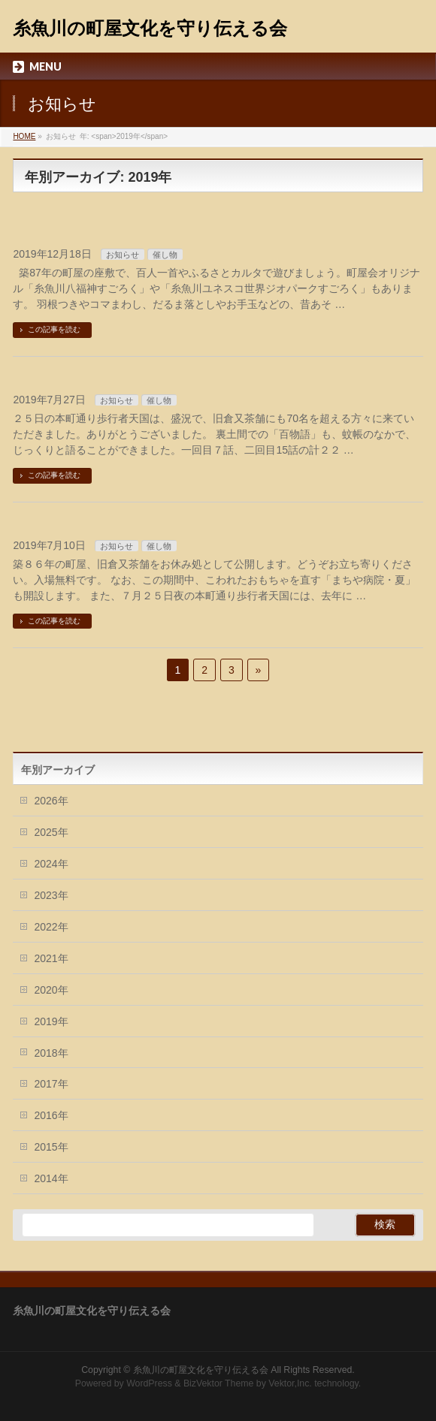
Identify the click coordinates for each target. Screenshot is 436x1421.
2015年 (51, 1147)
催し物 (165, 254)
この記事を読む (54, 329)
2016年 (51, 1115)
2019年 (51, 1021)
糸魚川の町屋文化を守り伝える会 (150, 28)
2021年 (51, 958)
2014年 (51, 1178)
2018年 (51, 1053)
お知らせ (122, 254)
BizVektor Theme (218, 1383)
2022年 (51, 927)
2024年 (51, 864)
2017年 (51, 1084)
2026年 (51, 801)
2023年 (51, 895)
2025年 (51, 832)
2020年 (51, 990)
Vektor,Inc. (290, 1383)
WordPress (149, 1383)
